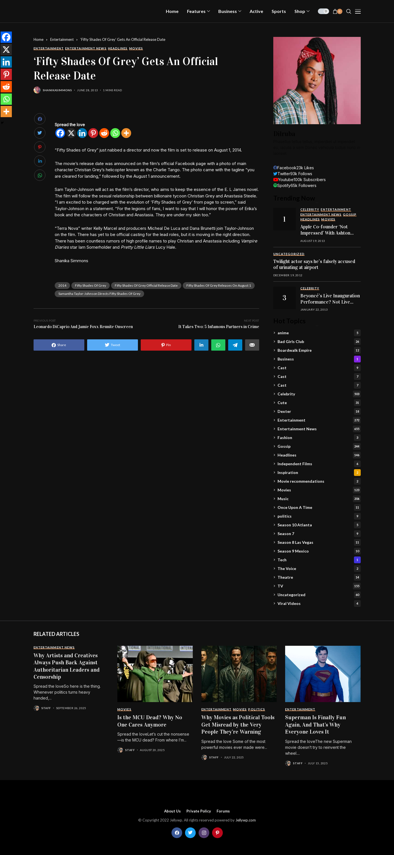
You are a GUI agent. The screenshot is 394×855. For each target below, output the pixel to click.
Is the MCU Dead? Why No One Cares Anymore (149, 721)
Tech (319, 559)
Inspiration (319, 472)
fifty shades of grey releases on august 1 (218, 285)
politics (319, 516)
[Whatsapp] (115, 133)
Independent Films (319, 463)
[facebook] (293, 168)
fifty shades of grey (90, 285)
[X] (71, 133)
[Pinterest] (93, 133)
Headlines (319, 455)
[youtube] (299, 179)
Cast (319, 367)
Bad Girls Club (319, 341)
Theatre (319, 577)
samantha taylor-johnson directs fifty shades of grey (99, 293)
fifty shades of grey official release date (146, 285)
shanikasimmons (57, 90)
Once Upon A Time (319, 507)
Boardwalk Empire (319, 350)
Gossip (319, 446)
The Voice (319, 568)
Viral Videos (319, 603)
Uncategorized (319, 594)
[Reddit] (104, 133)
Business (319, 359)
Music (319, 498)
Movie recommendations (319, 481)
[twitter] (292, 174)
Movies (319, 490)
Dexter (319, 411)
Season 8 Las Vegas (319, 542)
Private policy (198, 811)
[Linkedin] (82, 133)
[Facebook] (60, 133)
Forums (223, 811)
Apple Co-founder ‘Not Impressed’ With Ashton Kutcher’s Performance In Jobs (328, 236)
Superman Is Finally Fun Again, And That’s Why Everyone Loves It (315, 724)
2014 (62, 285)
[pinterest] (217, 832)
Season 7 (319, 533)
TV (319, 586)
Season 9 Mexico (319, 551)
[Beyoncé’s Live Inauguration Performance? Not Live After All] (284, 298)
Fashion (319, 437)
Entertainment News (319, 429)
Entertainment (62, 39)
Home (38, 39)
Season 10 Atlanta (319, 525)
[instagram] (204, 832)
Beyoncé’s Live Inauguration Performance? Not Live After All (330, 302)
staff (46, 708)
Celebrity (319, 394)
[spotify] (294, 185)
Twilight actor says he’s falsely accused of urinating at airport (314, 265)
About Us (172, 811)
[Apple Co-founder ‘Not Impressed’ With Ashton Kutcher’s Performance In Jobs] (284, 219)
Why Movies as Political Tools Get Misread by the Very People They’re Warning (237, 724)
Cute (319, 402)
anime (319, 332)
